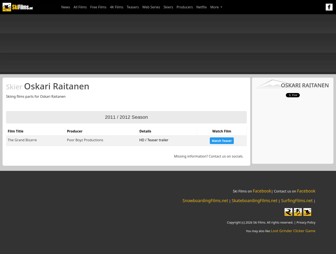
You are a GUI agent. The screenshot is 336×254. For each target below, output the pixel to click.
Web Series (151, 7)
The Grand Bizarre (22, 140)
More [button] (215, 7)
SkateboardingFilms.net (254, 200)
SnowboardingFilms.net (205, 200)
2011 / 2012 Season (126, 117)
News (65, 7)
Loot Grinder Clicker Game (293, 230)
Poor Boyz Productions (85, 140)
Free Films (98, 7)
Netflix (201, 7)
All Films (80, 7)
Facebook (262, 191)
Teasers (133, 7)
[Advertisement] (168, 44)
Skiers (168, 7)
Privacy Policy (306, 222)
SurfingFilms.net (297, 200)
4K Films (116, 7)
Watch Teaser (222, 141)
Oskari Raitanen (47, 86)
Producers (185, 7)
